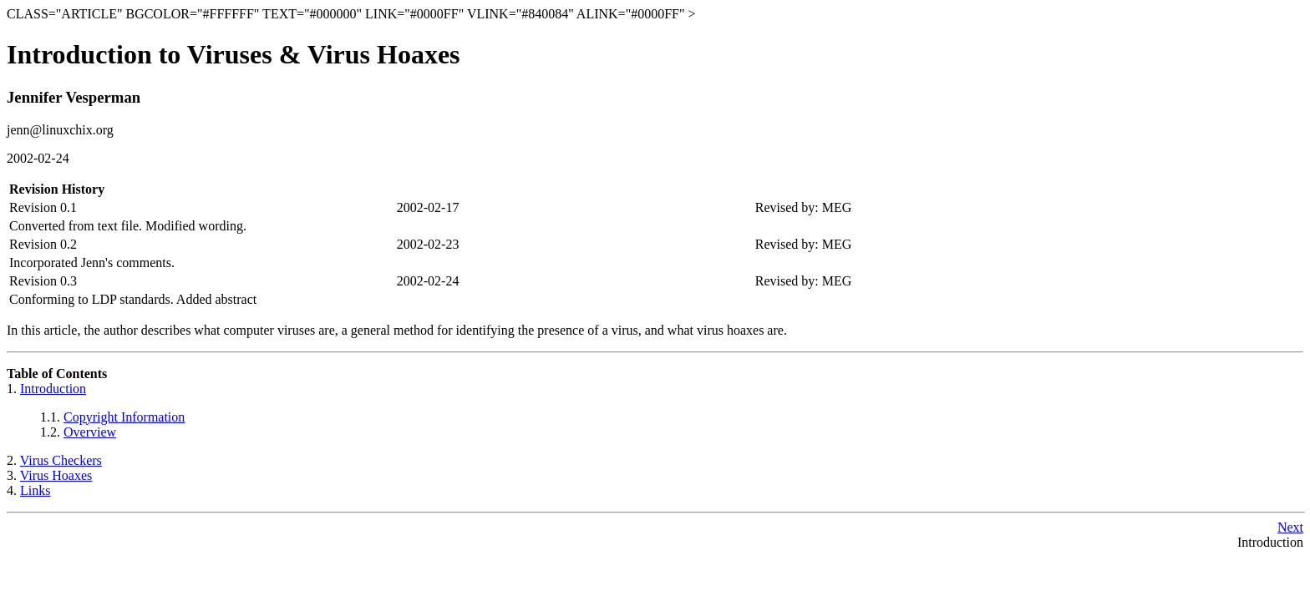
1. (13, 388)
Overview (89, 432)
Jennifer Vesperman (73, 97)
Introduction (53, 388)
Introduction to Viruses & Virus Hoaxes (233, 54)
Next (1290, 527)
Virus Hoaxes (56, 475)
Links (35, 490)
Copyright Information (124, 417)
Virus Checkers (61, 460)
